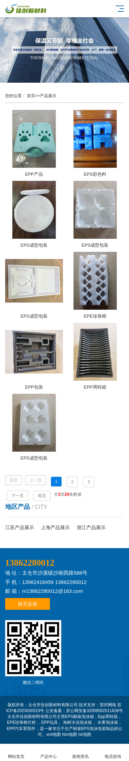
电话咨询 (113, 752)
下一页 (17, 495)
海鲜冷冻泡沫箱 (77, 722)
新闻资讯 (81, 752)
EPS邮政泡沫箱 (79, 716)
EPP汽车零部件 (21, 728)
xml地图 (53, 734)
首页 (31, 95)
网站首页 (16, 752)
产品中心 (48, 752)
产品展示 (48, 95)
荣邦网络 (108, 704)
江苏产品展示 (19, 527)
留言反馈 (27, 604)
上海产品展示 (55, 527)
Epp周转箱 (108, 716)
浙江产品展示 (91, 527)
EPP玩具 (49, 722)
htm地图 (69, 734)
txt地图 (84, 734)
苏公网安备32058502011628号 (94, 710)
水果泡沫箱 (107, 722)
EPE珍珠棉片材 (21, 722)
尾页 (42, 495)
